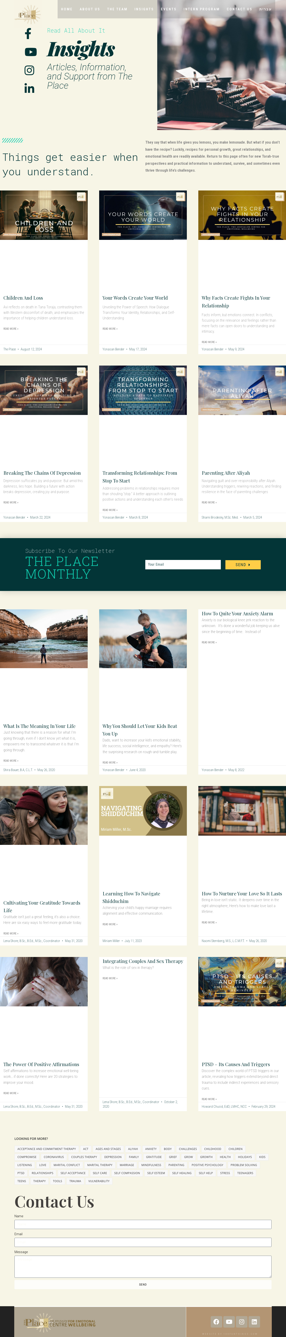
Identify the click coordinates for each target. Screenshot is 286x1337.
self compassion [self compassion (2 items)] (127, 1181)
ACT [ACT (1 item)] (85, 1156)
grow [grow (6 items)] (188, 1165)
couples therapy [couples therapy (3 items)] (84, 1165)
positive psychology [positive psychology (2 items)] (207, 1173)
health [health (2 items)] (225, 1165)
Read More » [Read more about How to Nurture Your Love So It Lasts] (209, 936)
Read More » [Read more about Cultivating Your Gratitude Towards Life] (10, 939)
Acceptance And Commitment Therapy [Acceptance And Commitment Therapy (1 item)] (46, 1156)
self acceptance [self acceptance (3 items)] (73, 1181)
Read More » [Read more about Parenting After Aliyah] (209, 502)
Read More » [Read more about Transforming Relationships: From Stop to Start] (110, 510)
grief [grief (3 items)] (173, 1165)
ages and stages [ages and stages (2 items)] (108, 1156)
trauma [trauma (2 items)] (75, 1189)
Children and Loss (26, 297)
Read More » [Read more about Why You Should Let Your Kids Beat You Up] (110, 762)
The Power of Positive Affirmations (30, 1073)
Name (18, 1224)
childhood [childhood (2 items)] (213, 1156)
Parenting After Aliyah (229, 472)
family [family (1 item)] (134, 1165)
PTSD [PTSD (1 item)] (21, 1181)
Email (18, 1241)
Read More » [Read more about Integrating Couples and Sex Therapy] (110, 992)
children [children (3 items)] (236, 1156)
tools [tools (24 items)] (57, 1189)
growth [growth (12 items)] (206, 1165)
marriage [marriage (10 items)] (127, 1173)
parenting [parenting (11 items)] (176, 1173)
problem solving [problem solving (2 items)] (244, 1173)
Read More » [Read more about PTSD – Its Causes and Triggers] (209, 1105)
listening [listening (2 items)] (24, 1173)
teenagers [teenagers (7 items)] (245, 1181)
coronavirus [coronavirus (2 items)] (54, 1165)
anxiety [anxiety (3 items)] (151, 1156)
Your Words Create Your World (140, 297)
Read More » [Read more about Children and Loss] (10, 328)
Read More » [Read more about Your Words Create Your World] (110, 328)
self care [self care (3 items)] (100, 1181)
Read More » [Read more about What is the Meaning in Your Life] (10, 768)
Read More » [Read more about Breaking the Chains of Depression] (10, 510)
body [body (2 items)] (168, 1156)
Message (21, 1260)
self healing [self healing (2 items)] (182, 1181)
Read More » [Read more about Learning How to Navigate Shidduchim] (110, 930)
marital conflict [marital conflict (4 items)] (67, 1173)
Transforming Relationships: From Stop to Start (138, 476)
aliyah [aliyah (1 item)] (133, 1156)
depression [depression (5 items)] (113, 1165)
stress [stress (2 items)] (225, 1181)
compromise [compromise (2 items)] (26, 1165)
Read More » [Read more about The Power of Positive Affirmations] (10, 1107)
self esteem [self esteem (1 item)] (156, 1181)
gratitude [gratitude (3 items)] (154, 1165)
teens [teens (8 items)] (21, 1189)
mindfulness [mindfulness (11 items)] (151, 1173)
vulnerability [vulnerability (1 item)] (98, 1189)
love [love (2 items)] (42, 1173)
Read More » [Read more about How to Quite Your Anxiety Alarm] (209, 650)
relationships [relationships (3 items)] (42, 1181)
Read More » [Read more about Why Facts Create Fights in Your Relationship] (209, 342)
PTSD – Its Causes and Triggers (241, 1069)
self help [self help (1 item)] (206, 1181)
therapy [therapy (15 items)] (39, 1189)
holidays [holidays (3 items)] (245, 1165)
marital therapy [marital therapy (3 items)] (99, 1173)
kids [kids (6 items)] (262, 1165)
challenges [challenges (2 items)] (188, 1156)
